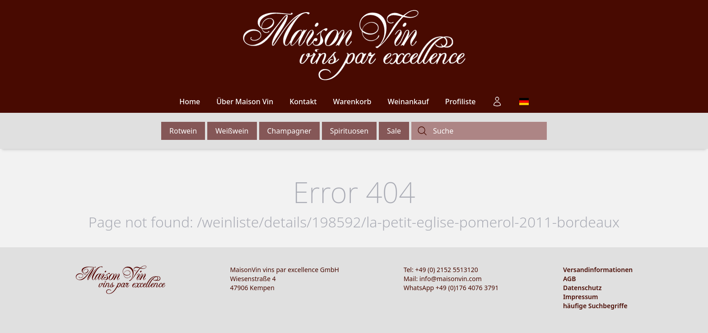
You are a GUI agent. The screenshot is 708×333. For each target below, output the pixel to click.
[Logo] (354, 45)
